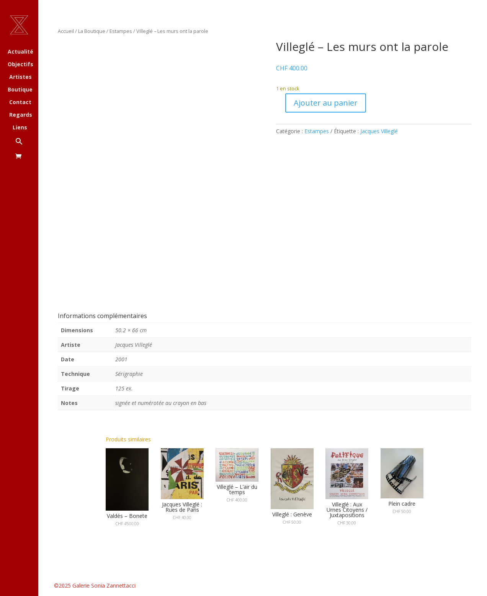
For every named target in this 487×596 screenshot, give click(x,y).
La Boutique (91, 31)
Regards (20, 115)
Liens (20, 128)
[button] (26, 145)
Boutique (20, 90)
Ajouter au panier (326, 103)
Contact (20, 103)
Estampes (120, 31)
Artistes (20, 77)
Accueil (66, 31)
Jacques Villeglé (379, 131)
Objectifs (20, 65)
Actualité (20, 52)
